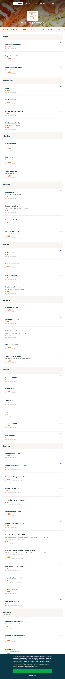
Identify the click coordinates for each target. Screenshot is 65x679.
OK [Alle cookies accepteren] (32, 671)
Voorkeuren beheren (18, 664)
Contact (42, 4)
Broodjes (33, 29)
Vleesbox (25, 29)
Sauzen (58, 29)
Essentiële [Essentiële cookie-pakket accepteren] (32, 675)
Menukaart (18, 4)
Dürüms (42, 29)
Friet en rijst (15, 29)
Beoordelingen (31, 4)
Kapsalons (5, 29)
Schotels (50, 29)
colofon (50, 4)
